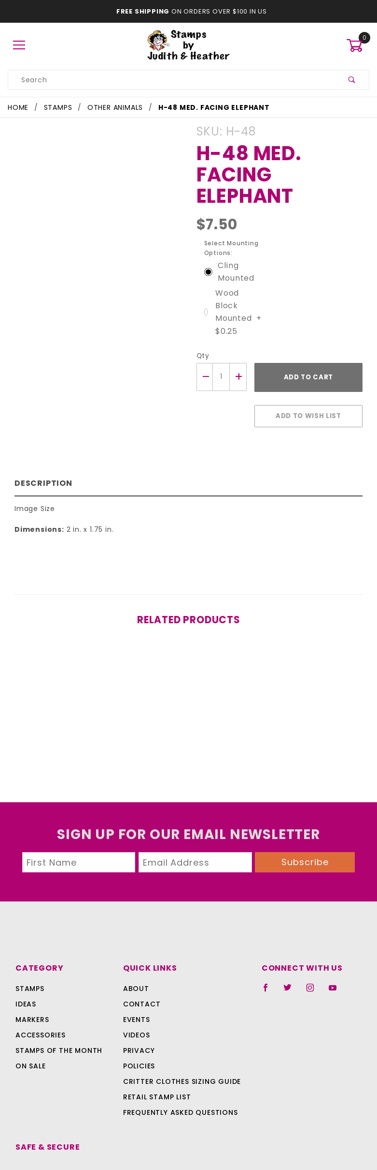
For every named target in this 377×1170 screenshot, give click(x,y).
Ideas (25, 969)
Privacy (138, 1016)
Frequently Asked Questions (179, 1077)
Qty (202, 333)
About (135, 954)
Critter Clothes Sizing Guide (179, 1046)
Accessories (39, 1000)
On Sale (30, 1031)
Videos (136, 1000)
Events (136, 985)
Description (41, 455)
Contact (139, 969)
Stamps (29, 954)
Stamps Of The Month (57, 1016)
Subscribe (305, 827)
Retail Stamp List (157, 1062)
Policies (139, 1031)
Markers (32, 985)
